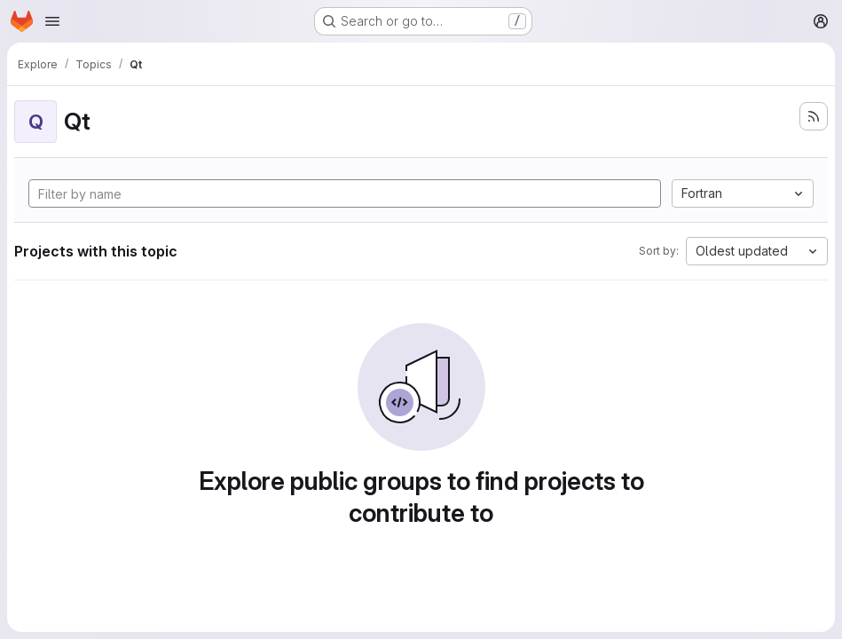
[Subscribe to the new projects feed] (813, 116)
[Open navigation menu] (52, 21)
